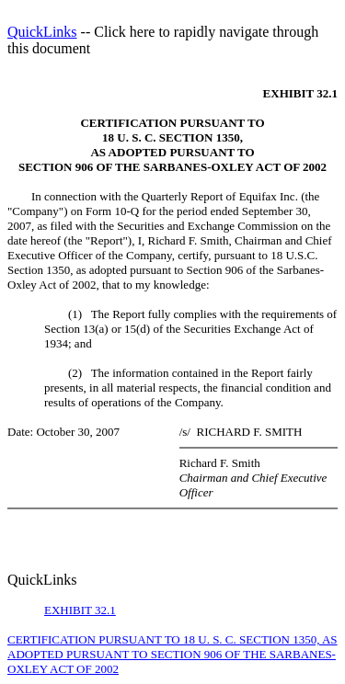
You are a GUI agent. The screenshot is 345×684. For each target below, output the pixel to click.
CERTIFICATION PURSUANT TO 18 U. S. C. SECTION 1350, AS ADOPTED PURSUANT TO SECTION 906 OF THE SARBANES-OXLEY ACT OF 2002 (172, 654)
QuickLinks (42, 32)
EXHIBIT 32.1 (80, 610)
